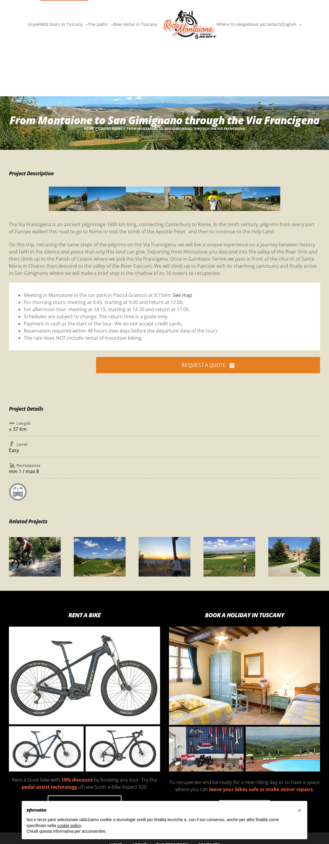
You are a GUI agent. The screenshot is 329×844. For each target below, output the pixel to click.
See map (182, 295)
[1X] (68, 190)
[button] (53, 199)
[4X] (145, 190)
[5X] (183, 190)
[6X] (222, 190)
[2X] (106, 190)
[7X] (261, 190)
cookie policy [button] (69, 825)
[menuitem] (292, 24)
